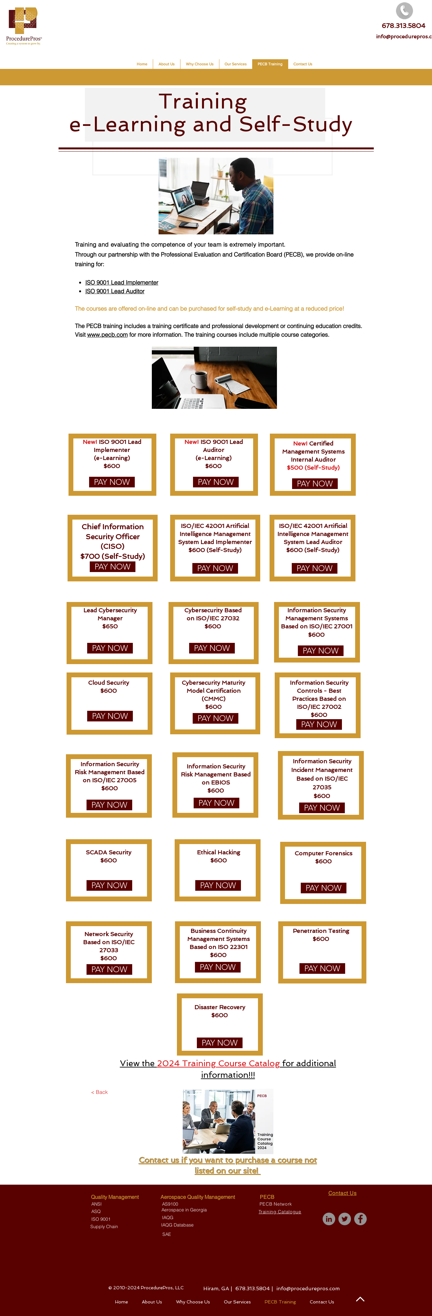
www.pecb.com (107, 334)
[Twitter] (344, 1219)
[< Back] (99, 1092)
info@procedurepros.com (308, 1288)
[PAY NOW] (112, 482)
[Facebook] (360, 1219)
